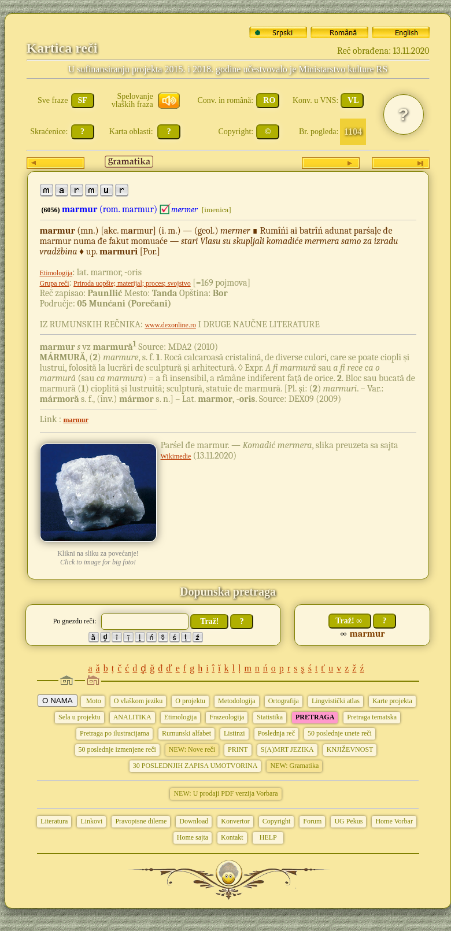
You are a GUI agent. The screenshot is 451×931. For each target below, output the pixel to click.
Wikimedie (176, 456)
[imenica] (216, 209)
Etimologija (56, 273)
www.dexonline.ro (170, 325)
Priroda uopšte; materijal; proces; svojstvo (132, 283)
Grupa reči (54, 283)
